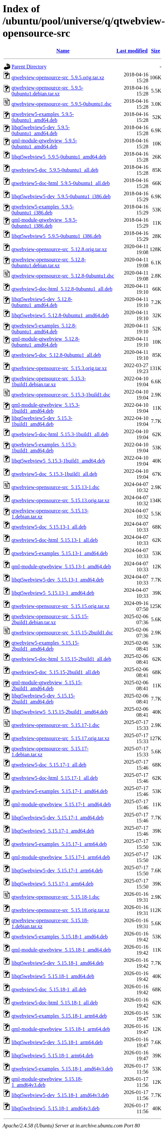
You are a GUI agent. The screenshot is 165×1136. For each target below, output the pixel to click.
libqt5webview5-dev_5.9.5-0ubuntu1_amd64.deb (41, 130)
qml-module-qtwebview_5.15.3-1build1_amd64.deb (46, 408)
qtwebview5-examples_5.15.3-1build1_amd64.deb (44, 447)
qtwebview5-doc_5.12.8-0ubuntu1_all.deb (56, 355)
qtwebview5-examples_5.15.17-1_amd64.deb (60, 791)
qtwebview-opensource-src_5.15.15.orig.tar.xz (60, 606)
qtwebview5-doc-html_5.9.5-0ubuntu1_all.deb (61, 183)
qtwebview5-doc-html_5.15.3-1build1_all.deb (60, 434)
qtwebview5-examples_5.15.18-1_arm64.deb (59, 1016)
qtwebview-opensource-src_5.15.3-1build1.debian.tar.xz (49, 381)
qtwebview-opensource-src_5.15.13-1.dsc (55, 487)
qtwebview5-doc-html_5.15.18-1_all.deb (55, 1002)
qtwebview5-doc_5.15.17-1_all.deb (49, 765)
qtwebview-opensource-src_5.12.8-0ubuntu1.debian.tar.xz (49, 262)
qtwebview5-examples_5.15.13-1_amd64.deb (60, 553)
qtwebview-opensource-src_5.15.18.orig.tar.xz (60, 910)
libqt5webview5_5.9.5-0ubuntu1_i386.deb (56, 236)
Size (155, 51)
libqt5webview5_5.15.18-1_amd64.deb (53, 976)
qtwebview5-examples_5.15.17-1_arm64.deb (59, 844)
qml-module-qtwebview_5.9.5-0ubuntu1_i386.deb (44, 223)
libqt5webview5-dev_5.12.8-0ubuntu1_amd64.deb (42, 302)
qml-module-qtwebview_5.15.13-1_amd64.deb (61, 566)
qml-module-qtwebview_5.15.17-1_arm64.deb (61, 857)
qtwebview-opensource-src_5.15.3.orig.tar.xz (59, 368)
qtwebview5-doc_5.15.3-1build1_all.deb (54, 474)
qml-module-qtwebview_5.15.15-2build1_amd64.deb (47, 685)
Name (62, 51)
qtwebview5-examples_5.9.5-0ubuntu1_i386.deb (43, 209)
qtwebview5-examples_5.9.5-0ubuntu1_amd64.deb (43, 117)
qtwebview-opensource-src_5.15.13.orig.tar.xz (60, 500)
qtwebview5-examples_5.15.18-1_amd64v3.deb (62, 1069)
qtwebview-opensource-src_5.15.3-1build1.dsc (61, 395)
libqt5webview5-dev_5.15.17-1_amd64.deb (58, 817)
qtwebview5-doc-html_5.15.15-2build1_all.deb (61, 659)
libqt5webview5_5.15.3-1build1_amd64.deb (58, 461)
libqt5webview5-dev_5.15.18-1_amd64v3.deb (60, 1095)
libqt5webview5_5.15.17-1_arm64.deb (52, 884)
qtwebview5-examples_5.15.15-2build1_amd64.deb (45, 646)
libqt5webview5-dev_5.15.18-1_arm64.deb (57, 1042)
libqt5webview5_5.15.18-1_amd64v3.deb (55, 1108)
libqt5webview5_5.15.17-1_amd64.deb (53, 831)
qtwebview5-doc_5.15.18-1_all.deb (49, 989)
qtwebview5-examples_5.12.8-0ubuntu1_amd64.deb (44, 328)
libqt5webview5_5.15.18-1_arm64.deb (52, 1055)
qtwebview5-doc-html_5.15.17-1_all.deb (55, 778)
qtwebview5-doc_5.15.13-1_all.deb (49, 527)
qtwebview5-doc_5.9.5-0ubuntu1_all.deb (55, 170)
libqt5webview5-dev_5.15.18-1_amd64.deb (58, 963)
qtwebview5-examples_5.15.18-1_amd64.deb (60, 936)
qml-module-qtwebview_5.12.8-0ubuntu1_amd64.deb (46, 342)
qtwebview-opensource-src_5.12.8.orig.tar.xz (59, 249)
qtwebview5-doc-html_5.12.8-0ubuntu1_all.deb (62, 289)
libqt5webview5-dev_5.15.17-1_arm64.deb (57, 870)
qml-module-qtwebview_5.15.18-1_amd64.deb (61, 950)
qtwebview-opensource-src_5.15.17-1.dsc (55, 725)
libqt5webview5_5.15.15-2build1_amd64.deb (60, 712)
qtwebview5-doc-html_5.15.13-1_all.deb (55, 540)
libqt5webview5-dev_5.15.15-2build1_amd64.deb (43, 698)
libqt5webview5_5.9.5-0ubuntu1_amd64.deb (59, 157)
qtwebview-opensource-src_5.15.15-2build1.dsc (62, 632)
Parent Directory (29, 66)
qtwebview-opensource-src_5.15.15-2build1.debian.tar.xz (50, 619)
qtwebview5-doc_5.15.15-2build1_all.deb (56, 672)
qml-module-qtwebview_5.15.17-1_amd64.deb (61, 804)
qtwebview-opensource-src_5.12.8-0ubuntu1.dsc (63, 276)
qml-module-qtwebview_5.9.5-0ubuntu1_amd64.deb (44, 143)
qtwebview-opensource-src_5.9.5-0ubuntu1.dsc (61, 104)
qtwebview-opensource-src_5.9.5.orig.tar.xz (58, 77)
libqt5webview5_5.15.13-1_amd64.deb (53, 593)
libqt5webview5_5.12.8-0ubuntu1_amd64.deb (60, 315)
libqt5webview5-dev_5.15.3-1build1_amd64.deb (42, 421)
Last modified (132, 51)
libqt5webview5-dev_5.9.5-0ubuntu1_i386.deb (61, 196)
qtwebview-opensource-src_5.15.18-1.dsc (55, 897)
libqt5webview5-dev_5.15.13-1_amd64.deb (58, 580)
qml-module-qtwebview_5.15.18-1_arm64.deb (61, 1029)
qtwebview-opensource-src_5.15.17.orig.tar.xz (60, 738)
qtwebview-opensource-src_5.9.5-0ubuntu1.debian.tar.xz (47, 90)
